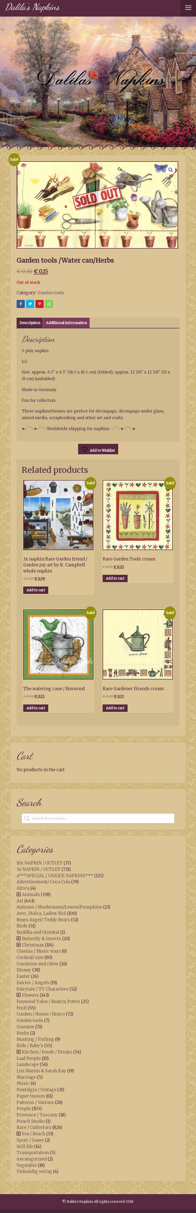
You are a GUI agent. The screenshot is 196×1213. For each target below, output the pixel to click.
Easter (23, 976)
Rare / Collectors (34, 1127)
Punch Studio (31, 1121)
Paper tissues (31, 1096)
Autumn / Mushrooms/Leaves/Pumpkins (59, 907)
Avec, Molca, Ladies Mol (41, 913)
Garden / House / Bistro (41, 1014)
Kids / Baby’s (30, 1045)
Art (20, 900)
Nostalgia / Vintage (36, 1089)
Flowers (30, 995)
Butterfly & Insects (41, 938)
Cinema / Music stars (39, 951)
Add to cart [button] (36, 590)
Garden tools (51, 292)
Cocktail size (30, 957)
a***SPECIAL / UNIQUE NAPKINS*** (55, 875)
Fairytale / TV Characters (42, 989)
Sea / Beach (33, 1133)
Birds (22, 925)
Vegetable (27, 1165)
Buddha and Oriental (38, 932)
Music (23, 1083)
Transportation (33, 1152)
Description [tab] (29, 323)
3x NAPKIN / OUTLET (38, 869)
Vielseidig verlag (34, 1171)
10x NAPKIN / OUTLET (40, 862)
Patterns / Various (35, 1102)
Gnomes (25, 1026)
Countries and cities (37, 963)
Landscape (28, 1064)
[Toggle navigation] (188, 8)
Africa (23, 888)
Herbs (23, 1033)
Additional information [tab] (66, 323)
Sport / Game (30, 1140)
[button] (170, 170)
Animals (31, 894)
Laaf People (29, 1058)
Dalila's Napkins (32, 6)
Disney (24, 969)
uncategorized (32, 1159)
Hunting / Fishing (35, 1039)
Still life (25, 1146)
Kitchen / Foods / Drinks (47, 1052)
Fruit (22, 1007)
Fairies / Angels (33, 982)
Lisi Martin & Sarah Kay (41, 1070)
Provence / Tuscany (37, 1114)
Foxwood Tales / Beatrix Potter (48, 1001)
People (24, 1108)
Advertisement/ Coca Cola (43, 881)
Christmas (33, 945)
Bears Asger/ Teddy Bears (43, 919)
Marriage (26, 1077)
